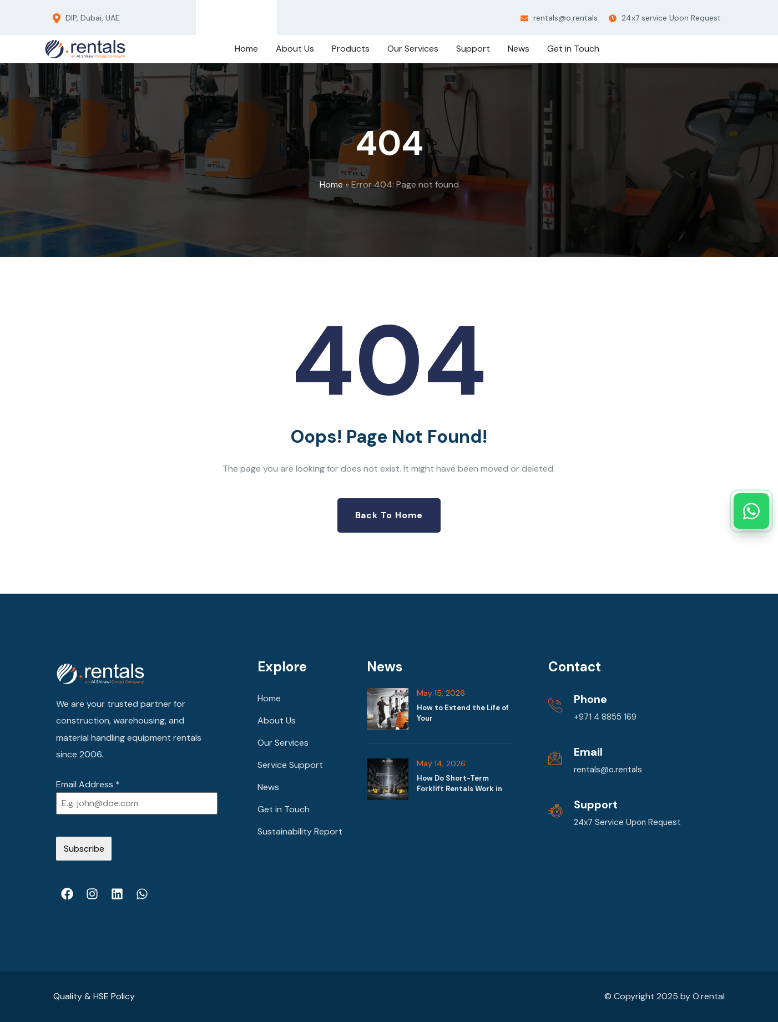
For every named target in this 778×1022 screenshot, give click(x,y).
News (268, 787)
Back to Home (389, 515)
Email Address (88, 784)
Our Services (283, 742)
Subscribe (84, 848)
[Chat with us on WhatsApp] (751, 511)
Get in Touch (283, 809)
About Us (276, 720)
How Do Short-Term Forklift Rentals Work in (459, 783)
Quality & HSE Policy (94, 996)
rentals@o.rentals (559, 18)
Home (331, 184)
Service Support (290, 765)
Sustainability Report (299, 831)
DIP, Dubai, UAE (86, 18)
